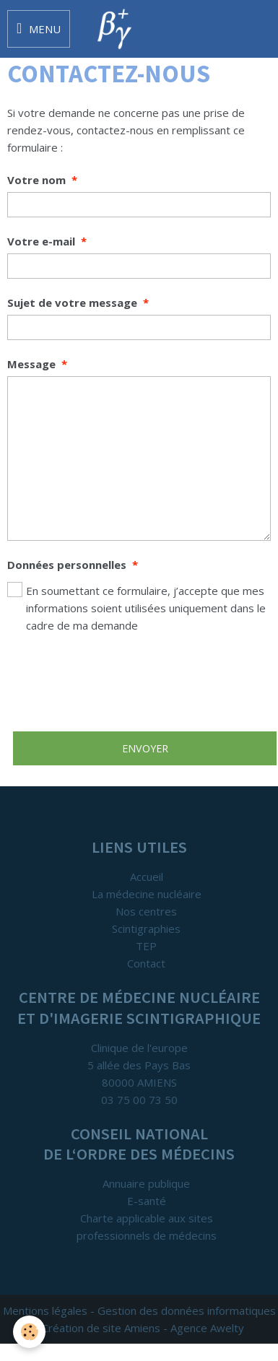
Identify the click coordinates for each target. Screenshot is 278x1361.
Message (31, 364)
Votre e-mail (41, 241)
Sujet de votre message (72, 302)
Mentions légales (45, 1310)
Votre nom (36, 180)
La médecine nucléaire (146, 894)
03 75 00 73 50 (139, 1099)
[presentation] (117, 682)
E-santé (146, 1200)
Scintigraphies (146, 928)
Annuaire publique (146, 1183)
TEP (146, 946)
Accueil (146, 876)
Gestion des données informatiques (186, 1310)
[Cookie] (29, 1332)
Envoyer (145, 748)
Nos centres (146, 911)
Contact (146, 963)
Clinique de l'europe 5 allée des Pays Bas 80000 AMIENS (139, 1065)
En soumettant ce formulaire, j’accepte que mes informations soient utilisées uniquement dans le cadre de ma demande (136, 607)
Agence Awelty (207, 1328)
